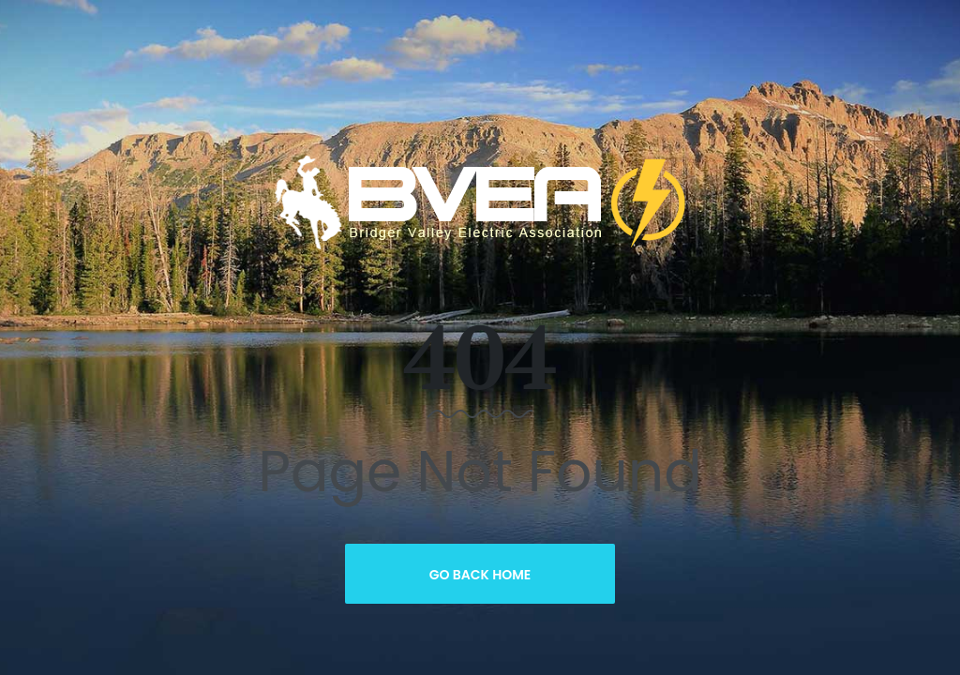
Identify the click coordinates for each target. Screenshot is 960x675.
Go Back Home (480, 574)
